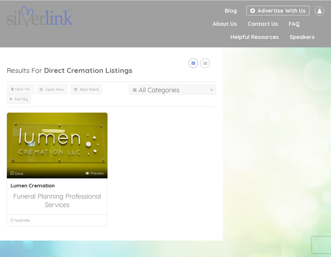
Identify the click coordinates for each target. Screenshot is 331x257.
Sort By (19, 99)
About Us (225, 23)
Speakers (302, 36)
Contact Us (263, 23)
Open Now (52, 89)
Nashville (22, 220)
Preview (94, 173)
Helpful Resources (255, 36)
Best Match (86, 89)
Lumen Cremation (33, 185)
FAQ (294, 23)
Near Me (20, 89)
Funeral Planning (39, 196)
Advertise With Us (278, 10)
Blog (231, 10)
